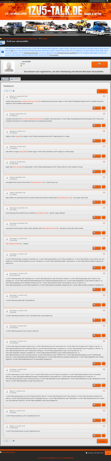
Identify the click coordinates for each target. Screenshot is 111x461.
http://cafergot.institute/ (13, 243)
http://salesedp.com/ (37, 182)
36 (104, 325)
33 (104, 391)
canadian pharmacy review (30, 101)
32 (104, 410)
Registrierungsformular (31, 53)
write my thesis (17, 167)
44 (104, 192)
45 (104, 177)
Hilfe (11, 51)
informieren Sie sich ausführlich (67, 53)
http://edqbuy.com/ (41, 213)
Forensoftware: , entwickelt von (55, 458)
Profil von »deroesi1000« (17, 41)
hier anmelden (53, 55)
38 (104, 295)
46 (104, 161)
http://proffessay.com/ (63, 197)
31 (104, 426)
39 (104, 273)
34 (104, 369)
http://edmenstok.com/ (50, 228)
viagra (17, 136)
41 (104, 238)
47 (104, 146)
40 (104, 254)
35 (104, 341)
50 (104, 96)
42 (104, 223)
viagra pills (22, 151)
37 (104, 310)
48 (104, 131)
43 (104, 207)
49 (104, 113)
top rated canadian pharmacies (31, 119)
